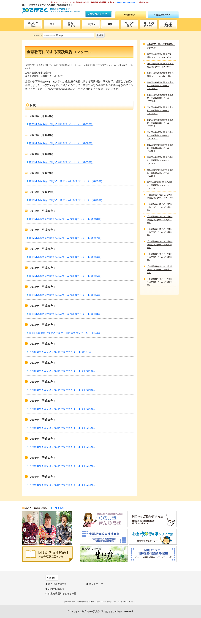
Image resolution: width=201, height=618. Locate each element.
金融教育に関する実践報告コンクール (161, 46)
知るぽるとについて (98, 14)
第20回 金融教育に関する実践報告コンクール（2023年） (61, 124)
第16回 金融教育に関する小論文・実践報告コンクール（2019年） (66, 200)
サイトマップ (96, 584)
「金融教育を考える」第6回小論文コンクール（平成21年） (62, 390)
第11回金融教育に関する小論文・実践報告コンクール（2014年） (66, 295)
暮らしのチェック (149, 24)
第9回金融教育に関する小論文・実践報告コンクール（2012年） (65, 333)
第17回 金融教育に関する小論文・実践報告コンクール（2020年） (66, 181)
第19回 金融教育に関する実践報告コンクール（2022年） (61, 143)
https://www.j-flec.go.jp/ (126, 2)
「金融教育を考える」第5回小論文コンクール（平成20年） (62, 409)
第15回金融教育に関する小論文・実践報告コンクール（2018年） (66, 219)
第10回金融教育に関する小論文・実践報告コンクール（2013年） (66, 314)
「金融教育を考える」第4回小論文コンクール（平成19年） (62, 428)
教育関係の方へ (163, 14)
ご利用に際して (56, 589)
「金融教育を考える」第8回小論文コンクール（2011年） (61, 352)
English (52, 577)
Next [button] (70, 530)
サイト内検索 (37, 35)
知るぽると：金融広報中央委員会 (51, 10)
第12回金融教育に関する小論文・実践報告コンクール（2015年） (66, 276)
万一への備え (129, 24)
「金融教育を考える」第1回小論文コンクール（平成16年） (62, 485)
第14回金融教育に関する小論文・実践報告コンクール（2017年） (66, 238)
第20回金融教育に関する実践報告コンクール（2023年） (160, 56)
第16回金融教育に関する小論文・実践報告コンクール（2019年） (160, 98)
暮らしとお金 (33, 24)
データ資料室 (168, 24)
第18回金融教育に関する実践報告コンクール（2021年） (160, 74)
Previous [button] (24, 530)
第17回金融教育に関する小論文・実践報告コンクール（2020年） (160, 85)
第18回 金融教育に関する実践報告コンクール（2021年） (61, 162)
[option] (30, 528)
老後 (110, 24)
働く (52, 24)
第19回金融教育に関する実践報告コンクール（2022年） (160, 65)
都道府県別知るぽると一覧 (62, 593)
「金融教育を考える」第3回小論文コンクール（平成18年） (62, 447)
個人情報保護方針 (57, 584)
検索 (101, 35)
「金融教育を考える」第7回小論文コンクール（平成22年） (62, 371)
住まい (91, 24)
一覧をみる (58, 508)
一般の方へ (130, 14)
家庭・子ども (71, 24)
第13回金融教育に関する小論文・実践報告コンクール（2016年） (66, 257)
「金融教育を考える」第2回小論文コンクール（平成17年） (62, 466)
